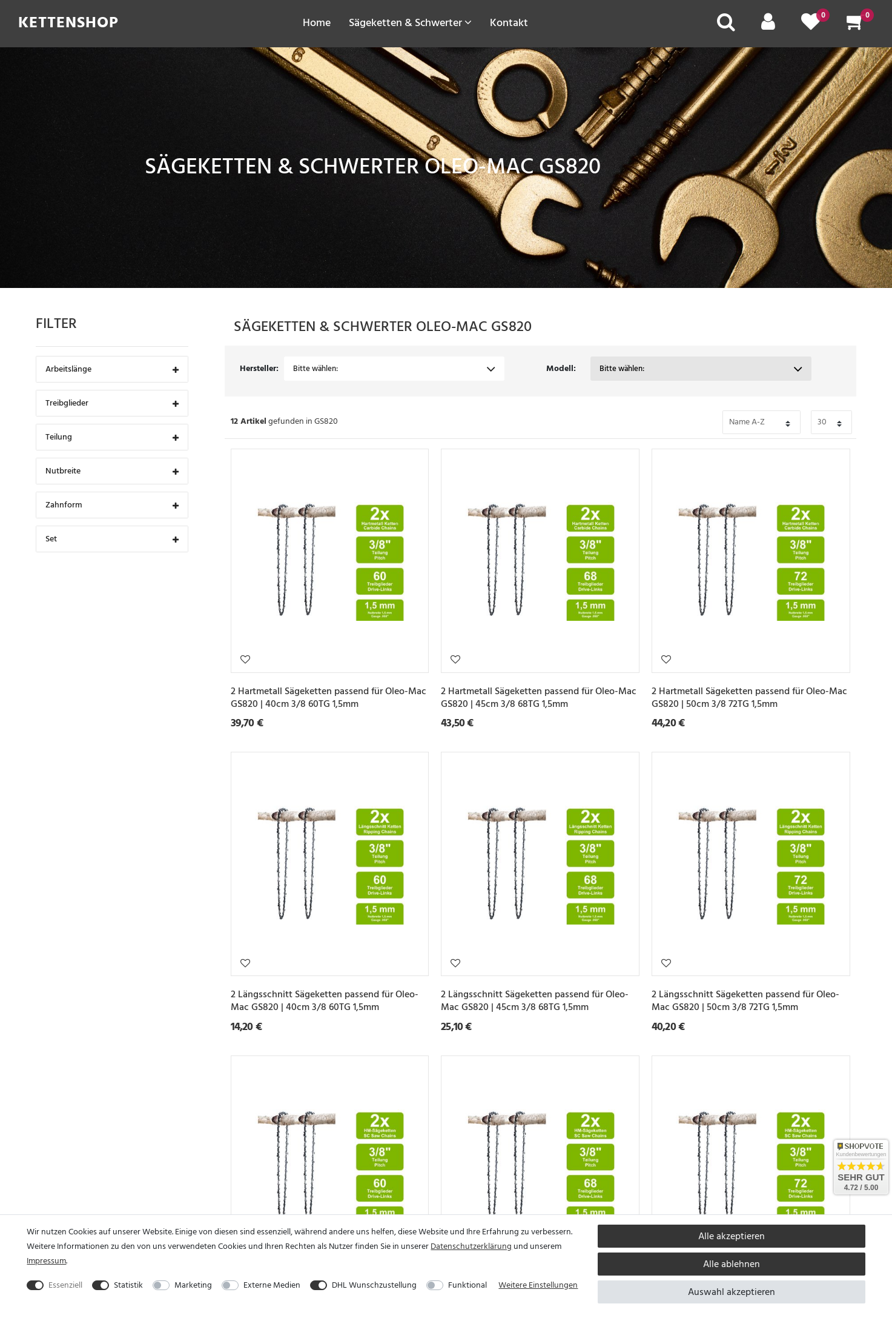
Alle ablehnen (731, 1264)
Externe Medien (271, 1285)
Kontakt (509, 22)
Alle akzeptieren (731, 1236)
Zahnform (111, 506)
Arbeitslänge (111, 370)
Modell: (561, 368)
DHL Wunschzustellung (374, 1285)
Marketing (193, 1285)
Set (111, 540)
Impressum (46, 1261)
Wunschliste (245, 659)
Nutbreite (111, 472)
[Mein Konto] (768, 26)
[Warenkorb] (856, 26)
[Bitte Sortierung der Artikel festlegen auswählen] (761, 422)
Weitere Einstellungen (538, 1285)
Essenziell (65, 1285)
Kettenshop (68, 22)
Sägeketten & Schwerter (410, 22)
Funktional (467, 1285)
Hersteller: (259, 368)
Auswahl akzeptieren (731, 1292)
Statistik (128, 1285)
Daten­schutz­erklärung (471, 1246)
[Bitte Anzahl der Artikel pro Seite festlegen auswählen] (831, 422)
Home (317, 22)
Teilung (111, 438)
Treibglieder (111, 404)
